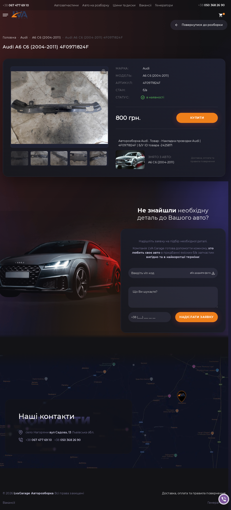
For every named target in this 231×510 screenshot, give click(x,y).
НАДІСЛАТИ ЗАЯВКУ (196, 317)
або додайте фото (202, 273)
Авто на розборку (95, 5)
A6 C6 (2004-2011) (161, 162)
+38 (16, 5)
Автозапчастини (66, 5)
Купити (197, 118)
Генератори (164, 5)
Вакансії (145, 5)
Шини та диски (124, 5)
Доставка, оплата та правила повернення (202, 160)
